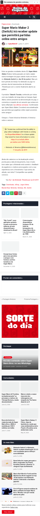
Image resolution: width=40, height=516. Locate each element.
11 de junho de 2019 (20, 150)
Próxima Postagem (30, 299)
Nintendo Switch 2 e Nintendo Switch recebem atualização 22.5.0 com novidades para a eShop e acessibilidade (25, 450)
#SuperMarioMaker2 (14, 134)
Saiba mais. (14, 507)
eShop (17, 184)
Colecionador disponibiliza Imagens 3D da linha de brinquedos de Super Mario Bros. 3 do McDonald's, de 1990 (29, 227)
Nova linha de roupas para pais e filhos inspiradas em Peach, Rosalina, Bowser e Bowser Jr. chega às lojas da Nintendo (24, 463)
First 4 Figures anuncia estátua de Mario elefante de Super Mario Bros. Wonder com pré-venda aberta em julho (25, 491)
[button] (34, 2)
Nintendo (14, 188)
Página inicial (6, 24)
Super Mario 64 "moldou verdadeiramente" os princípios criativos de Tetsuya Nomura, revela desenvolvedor (10, 398)
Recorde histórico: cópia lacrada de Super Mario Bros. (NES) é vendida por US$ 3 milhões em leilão (10, 424)
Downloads (15, 24)
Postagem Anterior (9, 299)
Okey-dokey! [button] (8, 512)
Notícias (20, 188)
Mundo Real (6, 188)
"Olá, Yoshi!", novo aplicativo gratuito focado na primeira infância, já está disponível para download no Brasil (10, 225)
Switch (29, 188)
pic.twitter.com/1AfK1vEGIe (20, 142)
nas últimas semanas (20, 105)
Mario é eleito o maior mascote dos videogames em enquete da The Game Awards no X (29, 398)
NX (25, 188)
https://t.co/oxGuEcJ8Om (20, 140)
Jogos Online (24, 184)
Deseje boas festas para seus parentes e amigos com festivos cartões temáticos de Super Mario (10, 259)
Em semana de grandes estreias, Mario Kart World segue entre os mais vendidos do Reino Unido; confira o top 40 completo (16, 2)
